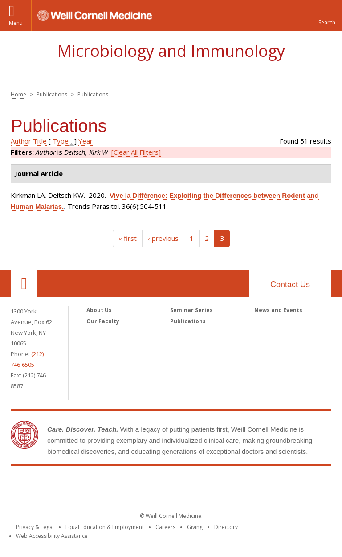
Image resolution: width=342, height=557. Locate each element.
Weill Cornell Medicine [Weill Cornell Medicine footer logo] (171, 483)
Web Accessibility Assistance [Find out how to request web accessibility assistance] (52, 536)
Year (85, 140)
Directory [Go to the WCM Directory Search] (226, 527)
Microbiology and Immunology (171, 51)
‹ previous (163, 238)
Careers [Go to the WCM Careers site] (165, 527)
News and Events (278, 310)
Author (21, 140)
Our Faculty (102, 321)
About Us (99, 310)
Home (18, 94)
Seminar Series (191, 310)
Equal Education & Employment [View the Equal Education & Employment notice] (104, 527)
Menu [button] (16, 23)
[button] (326, 15)
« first (127, 238)
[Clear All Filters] (136, 152)
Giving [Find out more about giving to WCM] (195, 527)
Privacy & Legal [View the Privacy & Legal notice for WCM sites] (35, 527)
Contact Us (290, 284)
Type (61, 140)
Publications (188, 321)
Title (40, 140)
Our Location (24, 283)
